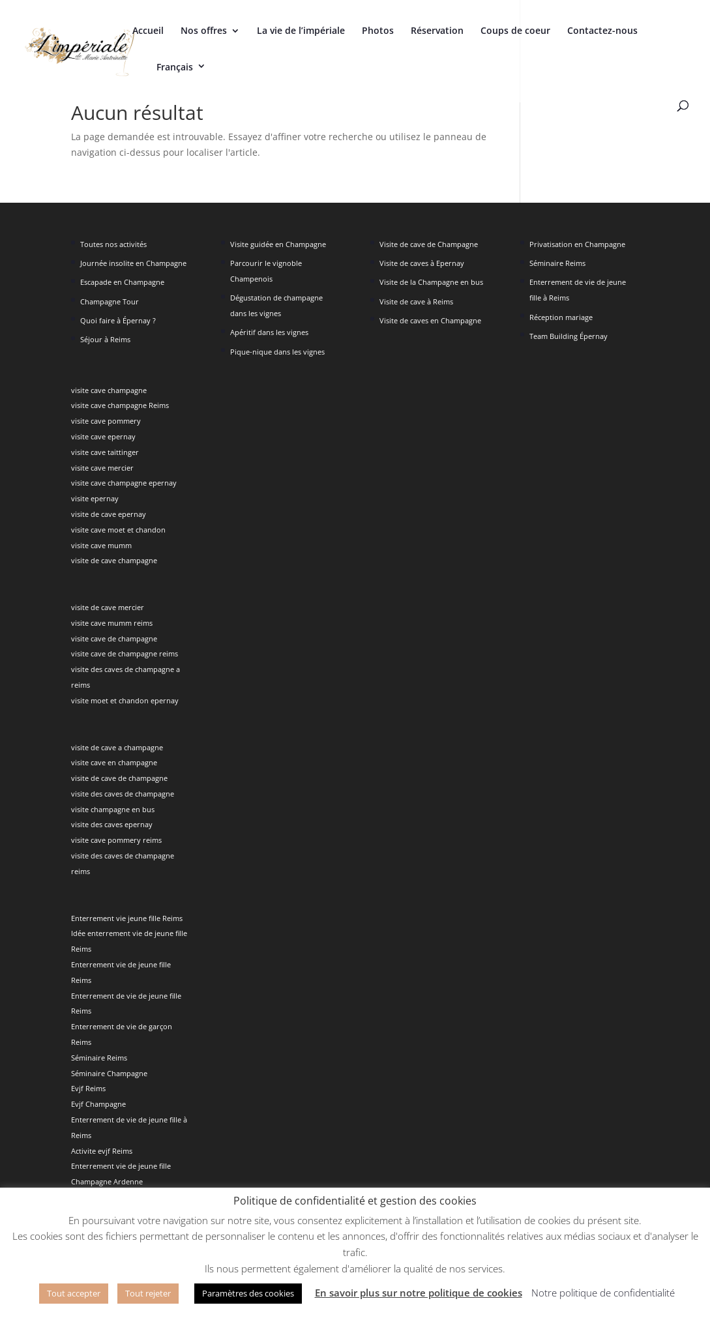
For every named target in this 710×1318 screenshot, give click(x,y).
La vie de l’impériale (301, 31)
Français (174, 67)
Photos (378, 31)
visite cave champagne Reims (120, 405)
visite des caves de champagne (122, 793)
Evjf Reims (88, 1088)
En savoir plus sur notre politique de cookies (418, 1292)
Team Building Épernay (568, 336)
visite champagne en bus (113, 809)
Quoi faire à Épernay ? (118, 320)
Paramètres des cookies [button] (248, 1293)
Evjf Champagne (98, 1104)
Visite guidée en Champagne (278, 244)
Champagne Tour (109, 301)
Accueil (148, 31)
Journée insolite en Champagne (133, 263)
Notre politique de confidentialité (603, 1292)
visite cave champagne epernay (124, 483)
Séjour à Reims (105, 339)
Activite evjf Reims (101, 1151)
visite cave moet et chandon (118, 530)
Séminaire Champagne (109, 1073)
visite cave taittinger (105, 452)
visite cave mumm (101, 545)
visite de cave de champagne (119, 778)
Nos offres (204, 31)
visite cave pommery (106, 421)
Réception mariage (561, 317)
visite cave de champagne (114, 638)
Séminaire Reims (99, 1057)
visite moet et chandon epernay (125, 700)
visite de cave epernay (108, 514)
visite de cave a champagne (117, 747)
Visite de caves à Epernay (421, 263)
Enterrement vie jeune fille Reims (127, 918)
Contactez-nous (602, 31)
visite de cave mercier (107, 607)
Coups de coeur (515, 31)
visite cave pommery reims (116, 840)
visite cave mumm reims (112, 623)
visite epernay (95, 498)
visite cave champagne (109, 390)
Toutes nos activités (113, 244)
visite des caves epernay (112, 824)
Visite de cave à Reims (416, 301)
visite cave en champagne (114, 762)
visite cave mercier (102, 468)
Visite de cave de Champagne (428, 244)
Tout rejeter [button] (148, 1293)
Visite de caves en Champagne (430, 320)
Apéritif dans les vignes (269, 332)
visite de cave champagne (114, 560)
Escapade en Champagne (122, 282)
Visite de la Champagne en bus (431, 282)
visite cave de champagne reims (124, 653)
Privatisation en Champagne (577, 244)
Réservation (437, 31)
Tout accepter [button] (73, 1293)
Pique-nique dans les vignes (277, 352)
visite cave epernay (103, 436)
